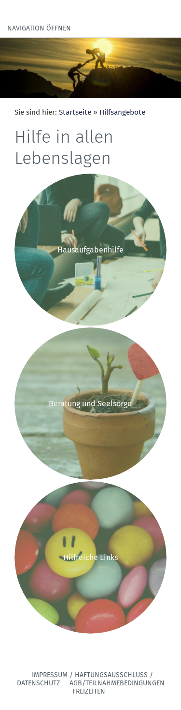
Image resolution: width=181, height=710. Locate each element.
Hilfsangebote (122, 112)
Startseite (75, 112)
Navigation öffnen (39, 28)
